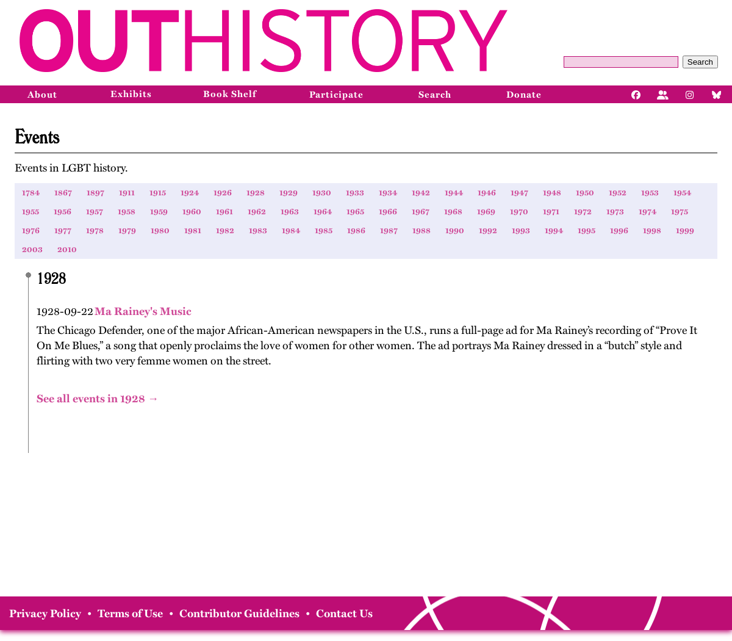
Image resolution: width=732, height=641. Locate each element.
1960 (191, 211)
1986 (356, 230)
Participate (336, 94)
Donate (524, 94)
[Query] (621, 62)
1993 (521, 230)
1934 (388, 192)
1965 (355, 211)
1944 (454, 192)
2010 (67, 249)
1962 (257, 211)
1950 (585, 192)
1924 (190, 192)
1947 (519, 192)
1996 (619, 230)
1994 (554, 230)
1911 (127, 192)
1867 (63, 192)
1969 (486, 211)
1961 (224, 211)
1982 (225, 230)
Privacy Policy (45, 613)
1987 (389, 230)
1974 (647, 211)
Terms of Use (130, 613)
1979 (127, 230)
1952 (617, 192)
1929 (288, 192)
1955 (30, 211)
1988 (421, 230)
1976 (31, 230)
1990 (454, 230)
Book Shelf (229, 94)
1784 (31, 192)
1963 (290, 211)
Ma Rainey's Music (142, 311)
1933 (355, 192)
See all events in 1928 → (98, 398)
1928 (255, 192)
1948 (552, 192)
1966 (388, 211)
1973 (615, 211)
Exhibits (131, 94)
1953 (650, 192)
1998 (652, 230)
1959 (159, 211)
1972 (583, 211)
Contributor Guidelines (239, 613)
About (42, 94)
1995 (586, 230)
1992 (488, 230)
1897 (95, 192)
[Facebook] (636, 94)
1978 (95, 230)
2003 (32, 249)
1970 (519, 211)
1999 (685, 230)
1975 (679, 211)
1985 (323, 230)
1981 (192, 230)
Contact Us (344, 613)
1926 (223, 192)
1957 (94, 211)
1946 (487, 192)
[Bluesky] (716, 94)
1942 (421, 192)
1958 (126, 211)
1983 (258, 230)
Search (700, 62)
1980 (160, 230)
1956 (62, 211)
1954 (682, 192)
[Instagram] (690, 94)
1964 (323, 211)
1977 (62, 230)
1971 (551, 211)
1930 (321, 192)
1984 (291, 230)
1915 (157, 192)
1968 (453, 211)
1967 (420, 211)
